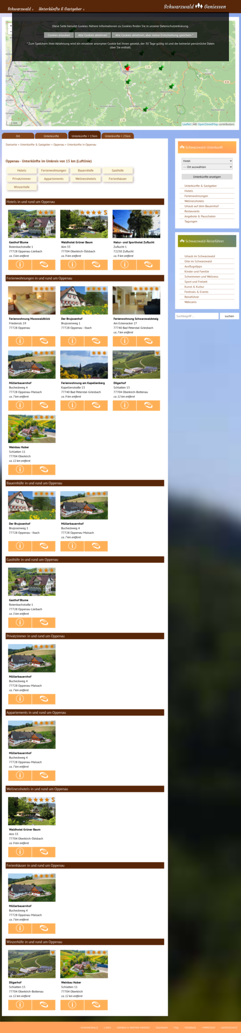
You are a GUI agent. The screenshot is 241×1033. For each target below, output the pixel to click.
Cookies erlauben (59, 35)
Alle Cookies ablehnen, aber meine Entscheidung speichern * (154, 35)
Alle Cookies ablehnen (92, 35)
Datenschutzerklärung (174, 26)
